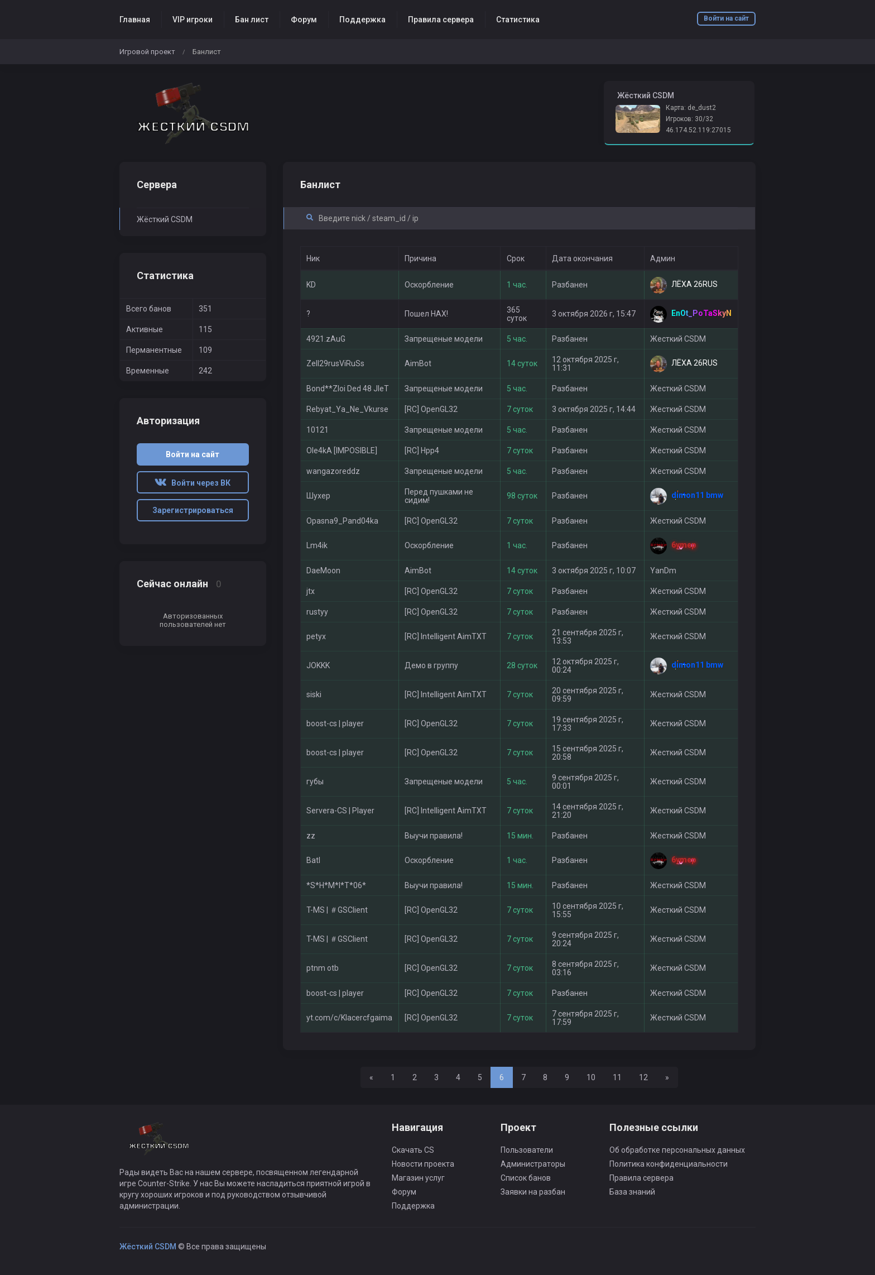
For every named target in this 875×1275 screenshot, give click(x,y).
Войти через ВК (192, 482)
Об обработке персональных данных (677, 1149)
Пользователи (527, 1149)
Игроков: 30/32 (689, 119)
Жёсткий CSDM (165, 219)
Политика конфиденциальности (668, 1163)
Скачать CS (413, 1149)
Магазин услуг (418, 1177)
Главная (134, 19)
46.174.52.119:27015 (698, 130)
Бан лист (251, 19)
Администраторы (533, 1163)
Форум (304, 19)
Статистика (518, 19)
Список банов (526, 1177)
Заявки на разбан (533, 1191)
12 (643, 1077)
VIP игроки (192, 19)
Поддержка (362, 19)
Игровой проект (147, 51)
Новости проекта (423, 1163)
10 (590, 1077)
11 (617, 1077)
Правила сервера (441, 19)
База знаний (632, 1191)
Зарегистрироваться (192, 510)
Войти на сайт (726, 18)
